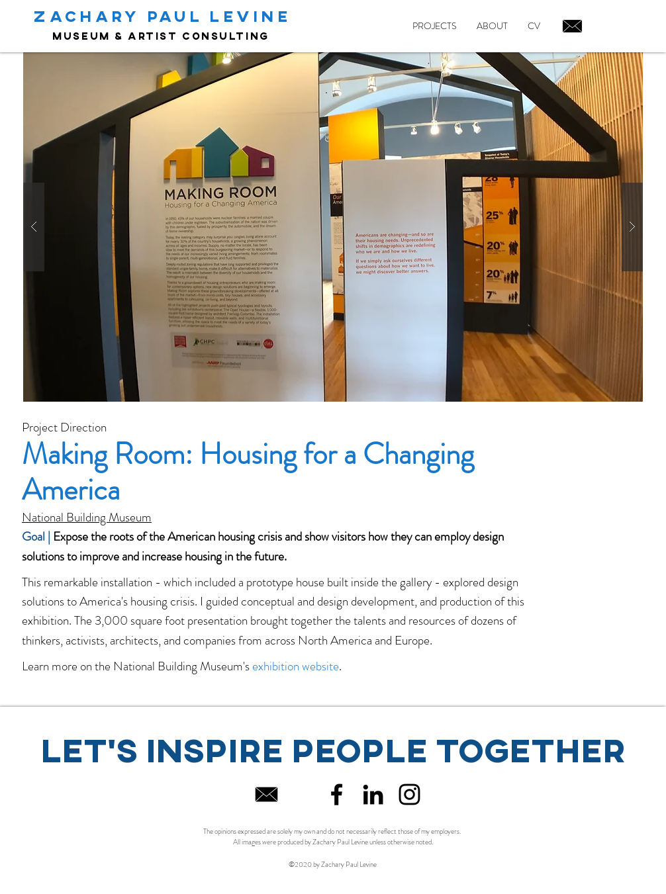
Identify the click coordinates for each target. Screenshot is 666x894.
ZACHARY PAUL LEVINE (162, 16)
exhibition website (295, 666)
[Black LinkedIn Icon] (373, 794)
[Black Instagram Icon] (409, 794)
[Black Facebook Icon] (336, 794)
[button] (333, 227)
